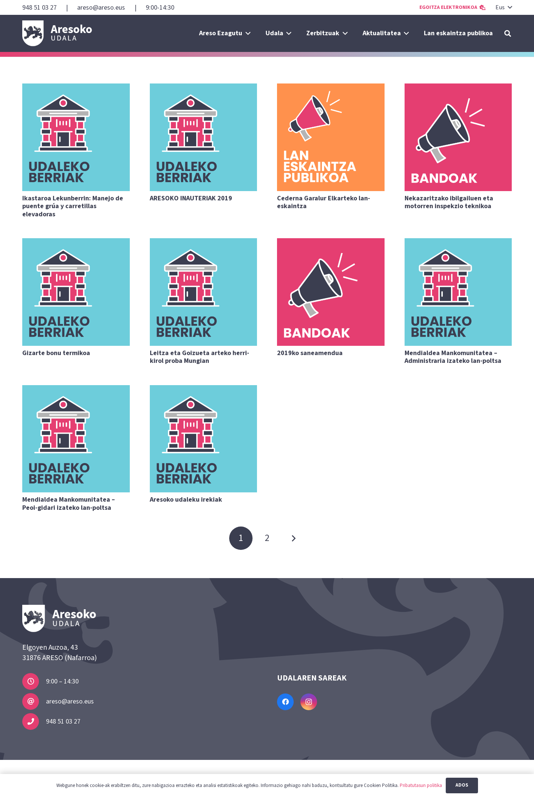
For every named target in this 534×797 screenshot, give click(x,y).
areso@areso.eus (70, 701)
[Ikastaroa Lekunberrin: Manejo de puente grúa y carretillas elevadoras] (76, 137)
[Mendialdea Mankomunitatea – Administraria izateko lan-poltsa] (458, 292)
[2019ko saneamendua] (331, 292)
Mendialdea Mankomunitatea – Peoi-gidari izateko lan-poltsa (68, 503)
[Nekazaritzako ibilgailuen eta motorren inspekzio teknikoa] (458, 137)
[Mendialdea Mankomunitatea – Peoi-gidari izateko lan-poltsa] (76, 439)
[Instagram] (308, 701)
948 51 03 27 (63, 721)
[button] (503, 7)
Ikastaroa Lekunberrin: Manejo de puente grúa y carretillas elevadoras (72, 206)
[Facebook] (285, 701)
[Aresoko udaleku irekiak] (203, 439)
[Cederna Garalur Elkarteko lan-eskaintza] (331, 137)
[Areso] (57, 33)
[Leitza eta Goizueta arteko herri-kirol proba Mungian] (203, 292)
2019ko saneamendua (310, 353)
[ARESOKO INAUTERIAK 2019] (203, 137)
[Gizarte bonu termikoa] (76, 292)
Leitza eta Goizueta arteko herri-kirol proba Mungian (199, 357)
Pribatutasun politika (421, 785)
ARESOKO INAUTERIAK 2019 (191, 198)
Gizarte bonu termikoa (56, 353)
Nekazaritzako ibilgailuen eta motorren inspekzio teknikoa (449, 202)
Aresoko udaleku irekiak (186, 499)
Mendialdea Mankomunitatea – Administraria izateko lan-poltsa (453, 357)
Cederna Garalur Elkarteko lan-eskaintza (323, 202)
